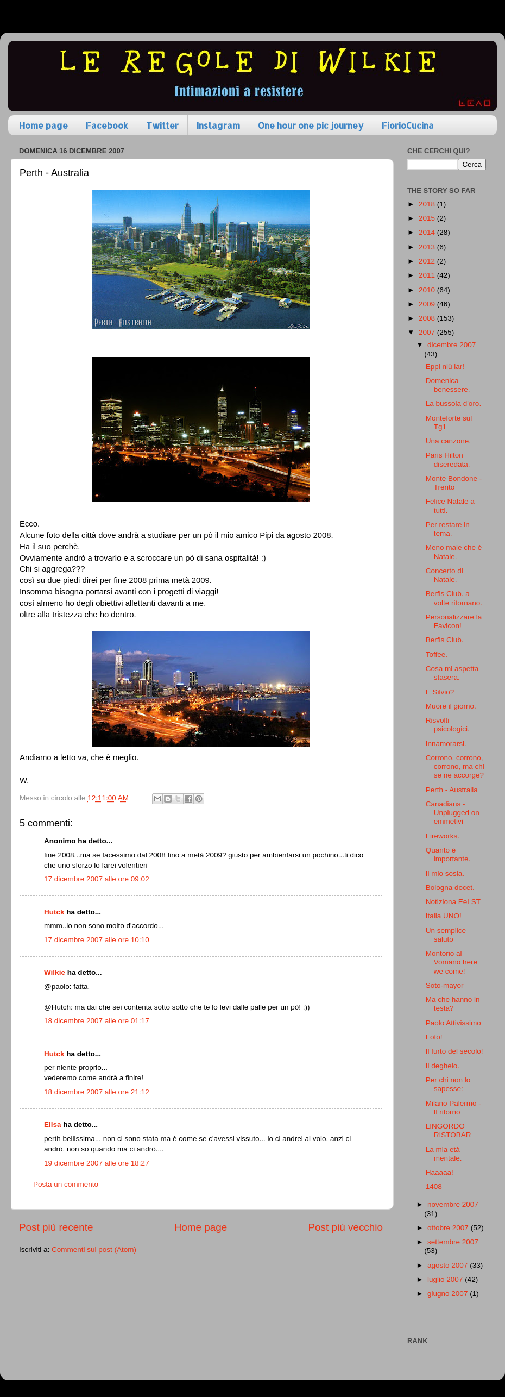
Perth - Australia (452, 790)
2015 (428, 218)
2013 (428, 247)
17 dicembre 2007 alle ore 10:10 (96, 940)
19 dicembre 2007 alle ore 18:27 (96, 1163)
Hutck (54, 912)
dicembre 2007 (451, 345)
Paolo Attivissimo (453, 1023)
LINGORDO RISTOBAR (448, 1130)
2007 (428, 332)
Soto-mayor (445, 985)
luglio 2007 (446, 1279)
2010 (428, 290)
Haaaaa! (439, 1172)
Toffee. (436, 654)
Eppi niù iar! (445, 366)
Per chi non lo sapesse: (448, 1084)
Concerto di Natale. (444, 575)
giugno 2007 (448, 1293)
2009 (428, 304)
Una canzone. (448, 441)
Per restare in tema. (448, 529)
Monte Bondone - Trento (454, 482)
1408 (434, 1186)
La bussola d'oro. (453, 403)
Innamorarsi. (446, 744)
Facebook (107, 125)
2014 (428, 232)
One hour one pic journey (311, 125)
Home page (43, 125)
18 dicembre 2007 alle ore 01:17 (96, 1021)
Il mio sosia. (445, 873)
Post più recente (56, 1227)
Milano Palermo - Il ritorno (453, 1107)
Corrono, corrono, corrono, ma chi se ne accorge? (455, 766)
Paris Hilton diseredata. (448, 459)
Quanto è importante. (448, 854)
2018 (428, 204)
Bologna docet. (450, 888)
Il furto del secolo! (454, 1051)
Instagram (218, 125)
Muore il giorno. (451, 706)
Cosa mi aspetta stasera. (452, 673)
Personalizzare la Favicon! (454, 621)
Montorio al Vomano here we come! (451, 962)
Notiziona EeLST (453, 902)
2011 (428, 275)
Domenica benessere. (448, 385)
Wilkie (54, 972)
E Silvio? (440, 692)
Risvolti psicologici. (448, 724)
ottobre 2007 (449, 1228)
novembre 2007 (452, 1204)
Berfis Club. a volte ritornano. (454, 598)
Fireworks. (442, 836)
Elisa (52, 1124)
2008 (428, 318)
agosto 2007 (448, 1265)
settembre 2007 (452, 1242)
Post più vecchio (345, 1227)
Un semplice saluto (446, 934)
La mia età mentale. (444, 1153)
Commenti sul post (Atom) (94, 1249)
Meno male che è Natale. (454, 551)
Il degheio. (442, 1066)
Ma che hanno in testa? (453, 1003)
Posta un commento (65, 1184)
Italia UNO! (444, 916)
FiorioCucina (408, 125)
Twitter (162, 125)
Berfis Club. (445, 640)
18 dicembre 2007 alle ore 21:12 (96, 1092)
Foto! (434, 1037)
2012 (428, 261)
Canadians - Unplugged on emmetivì (452, 812)
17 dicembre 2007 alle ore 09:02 (96, 879)
